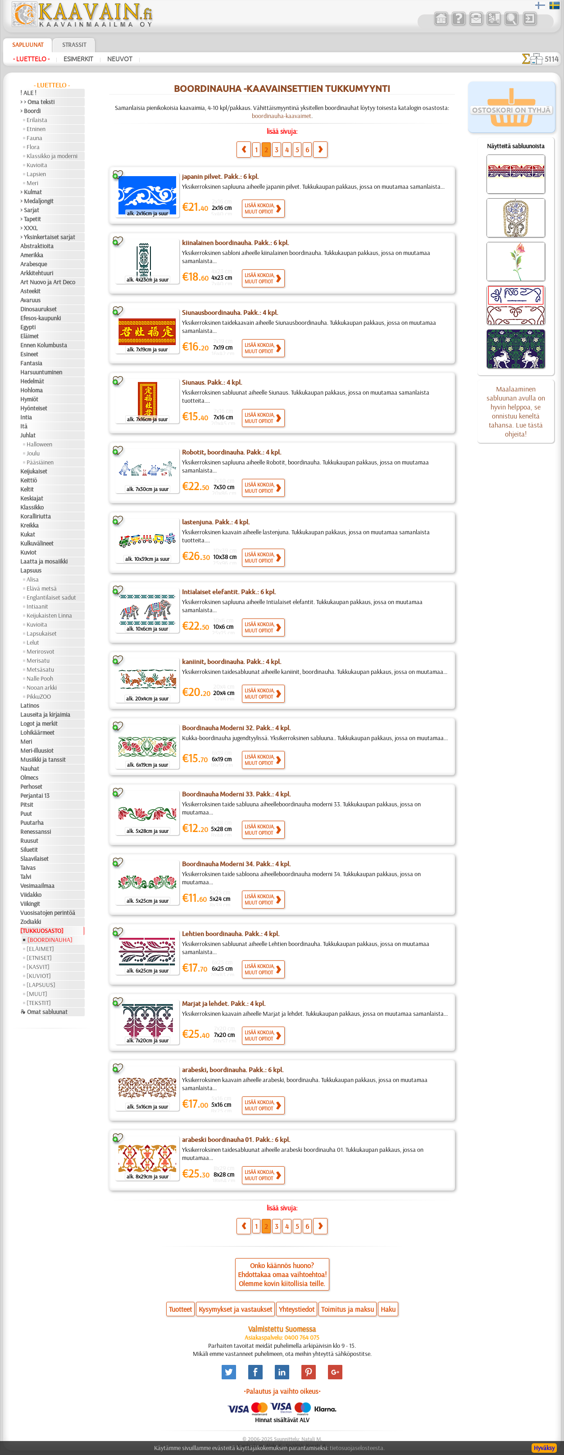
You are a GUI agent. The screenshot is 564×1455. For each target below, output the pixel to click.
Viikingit (30, 904)
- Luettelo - (31, 59)
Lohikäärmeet (37, 732)
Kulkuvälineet (37, 543)
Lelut (33, 642)
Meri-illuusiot (37, 750)
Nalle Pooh (40, 678)
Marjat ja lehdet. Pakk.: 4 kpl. (224, 1003)
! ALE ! (28, 93)
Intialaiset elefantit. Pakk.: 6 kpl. (229, 592)
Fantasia (31, 363)
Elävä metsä (42, 588)
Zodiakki (30, 922)
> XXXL (29, 228)
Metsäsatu (40, 669)
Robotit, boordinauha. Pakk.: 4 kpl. (232, 452)
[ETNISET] (39, 958)
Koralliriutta (35, 516)
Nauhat (29, 768)
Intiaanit (37, 606)
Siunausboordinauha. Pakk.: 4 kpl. (230, 312)
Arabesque (33, 264)
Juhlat (28, 435)
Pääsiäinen (40, 462)
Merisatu (38, 660)
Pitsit (26, 804)
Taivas (28, 868)
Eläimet (29, 336)
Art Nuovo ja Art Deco (47, 282)
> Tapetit (30, 219)
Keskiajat (31, 498)
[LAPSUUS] (41, 985)
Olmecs (29, 777)
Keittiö (28, 480)
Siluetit (29, 850)
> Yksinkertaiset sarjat (47, 237)
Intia (26, 417)
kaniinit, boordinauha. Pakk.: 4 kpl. (232, 661)
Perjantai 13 (35, 795)
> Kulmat (31, 192)
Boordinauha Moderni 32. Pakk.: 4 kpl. (236, 728)
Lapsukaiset (42, 633)
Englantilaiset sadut (51, 597)
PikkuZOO (39, 696)
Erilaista (37, 120)
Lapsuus (30, 570)
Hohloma (31, 390)
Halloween (39, 444)
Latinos (29, 705)
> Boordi (30, 111)
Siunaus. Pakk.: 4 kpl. (212, 382)
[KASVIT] (38, 967)
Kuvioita (37, 165)
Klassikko (32, 507)
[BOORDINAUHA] (50, 940)
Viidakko (30, 895)
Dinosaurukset (38, 309)
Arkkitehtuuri (36, 273)
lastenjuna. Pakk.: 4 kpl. (216, 522)
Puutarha (32, 822)
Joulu (33, 453)
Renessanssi (35, 832)
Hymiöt (29, 399)
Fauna (34, 138)
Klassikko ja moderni (52, 156)
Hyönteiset (33, 408)
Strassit (74, 45)
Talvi (25, 877)
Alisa (33, 579)
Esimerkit (78, 59)
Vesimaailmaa (37, 886)
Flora (33, 147)
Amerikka (31, 255)
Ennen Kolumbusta (43, 345)
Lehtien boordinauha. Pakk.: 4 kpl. (231, 933)
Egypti (28, 327)
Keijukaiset (33, 471)
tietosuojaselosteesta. (357, 1448)
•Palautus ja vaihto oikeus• (282, 1391)
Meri (32, 183)
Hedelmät (32, 381)
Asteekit (30, 291)
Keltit (27, 489)
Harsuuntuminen (41, 372)
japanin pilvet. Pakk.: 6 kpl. (220, 176)
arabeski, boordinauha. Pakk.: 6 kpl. (233, 1069)
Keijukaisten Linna (49, 615)
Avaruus (30, 300)
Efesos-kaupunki (40, 318)
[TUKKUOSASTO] (42, 931)
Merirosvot (41, 651)
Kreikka (29, 525)
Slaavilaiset (34, 859)
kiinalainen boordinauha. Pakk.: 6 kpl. (235, 242)
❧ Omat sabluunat (44, 1012)
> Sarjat (29, 210)
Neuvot (119, 59)
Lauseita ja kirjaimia (45, 714)
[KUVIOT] (39, 976)
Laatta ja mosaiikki (44, 561)
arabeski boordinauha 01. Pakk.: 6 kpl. (236, 1139)
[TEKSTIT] (39, 1003)
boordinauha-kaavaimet (281, 116)
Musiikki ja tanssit (43, 759)
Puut (26, 813)
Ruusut (29, 841)
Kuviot (28, 552)
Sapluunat (27, 45)
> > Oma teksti (37, 102)
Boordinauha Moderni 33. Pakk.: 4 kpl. (236, 794)
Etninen (36, 129)
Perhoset (31, 786)
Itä (23, 426)
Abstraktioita (37, 246)
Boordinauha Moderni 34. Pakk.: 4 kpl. (236, 864)
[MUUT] (37, 994)
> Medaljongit (37, 201)
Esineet (29, 354)
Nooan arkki (42, 687)
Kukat (27, 534)
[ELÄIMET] (40, 949)
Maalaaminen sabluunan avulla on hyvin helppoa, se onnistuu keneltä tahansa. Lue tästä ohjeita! (516, 411)
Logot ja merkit (39, 723)
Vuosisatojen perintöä (47, 913)
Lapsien (36, 174)
